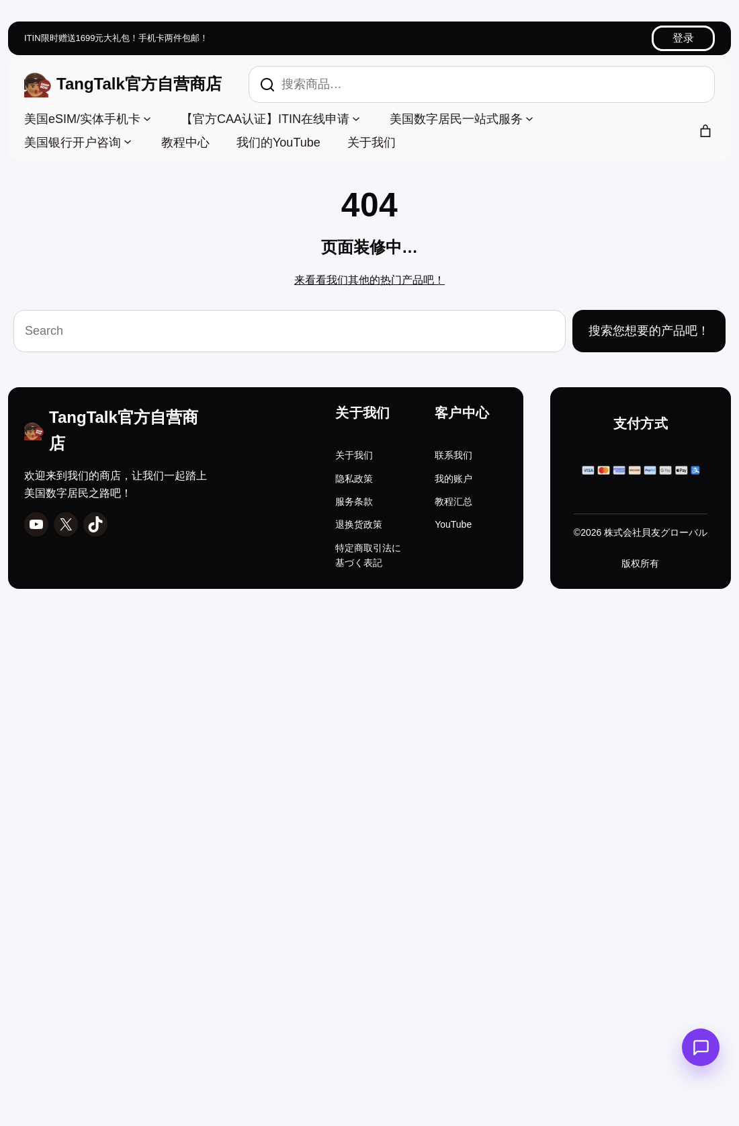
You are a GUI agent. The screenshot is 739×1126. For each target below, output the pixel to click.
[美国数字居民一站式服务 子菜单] (529, 118)
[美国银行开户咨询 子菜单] (128, 141)
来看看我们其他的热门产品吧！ (369, 280)
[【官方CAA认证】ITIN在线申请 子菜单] (356, 118)
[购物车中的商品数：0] (705, 131)
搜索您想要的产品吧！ (649, 330)
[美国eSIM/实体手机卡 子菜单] (147, 118)
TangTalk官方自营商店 (139, 84)
